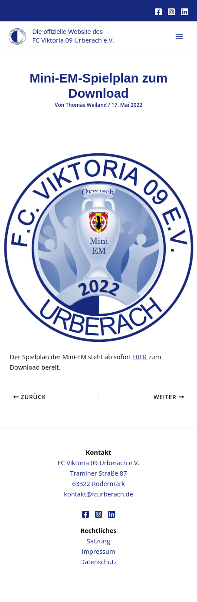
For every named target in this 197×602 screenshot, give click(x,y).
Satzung (98, 540)
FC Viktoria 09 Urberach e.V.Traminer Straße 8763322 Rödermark (98, 473)
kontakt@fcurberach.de (98, 494)
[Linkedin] (184, 12)
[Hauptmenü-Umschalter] (179, 36)
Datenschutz (98, 561)
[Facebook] (158, 12)
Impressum (98, 551)
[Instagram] (171, 12)
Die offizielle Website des (68, 31)
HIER (140, 356)
